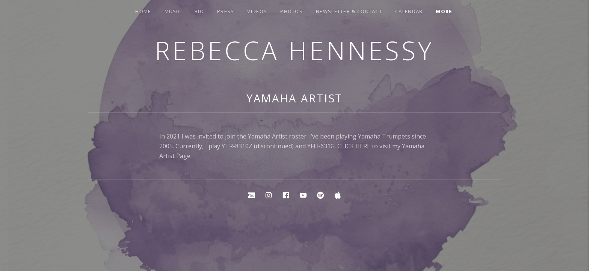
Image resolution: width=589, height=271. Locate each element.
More (444, 11)
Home (143, 11)
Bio (199, 11)
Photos (291, 11)
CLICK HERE (354, 146)
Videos (257, 11)
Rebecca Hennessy (294, 50)
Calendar (409, 11)
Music (173, 11)
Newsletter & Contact (349, 11)
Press (225, 11)
